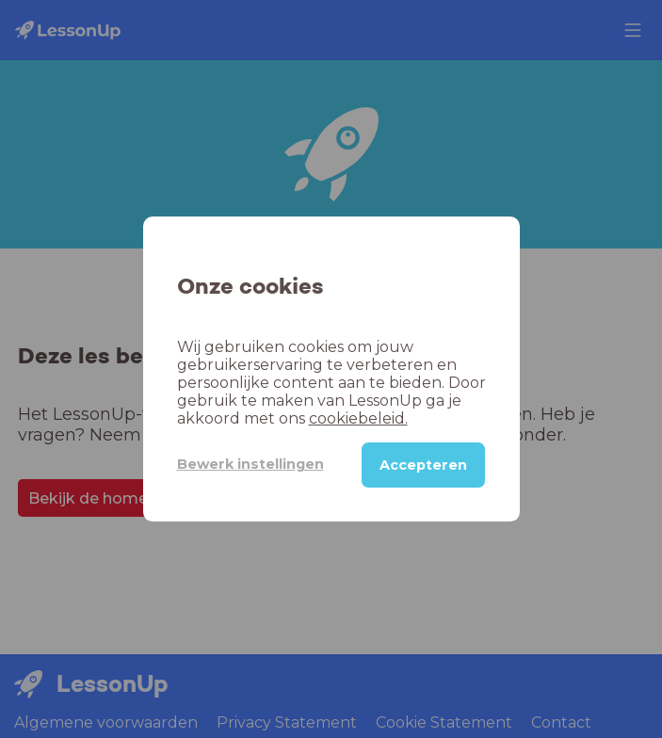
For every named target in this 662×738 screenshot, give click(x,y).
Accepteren (423, 465)
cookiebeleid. (358, 418)
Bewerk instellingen (250, 464)
